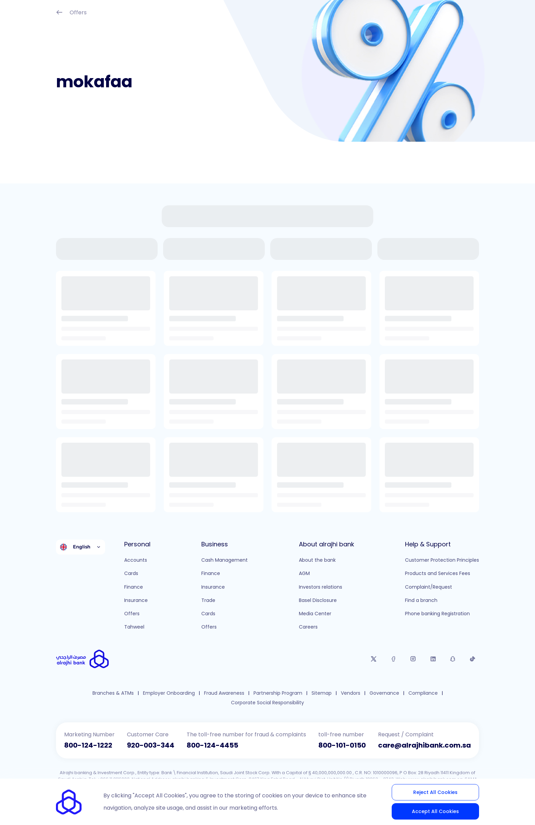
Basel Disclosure (318, 600)
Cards (131, 573)
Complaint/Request (428, 587)
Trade (208, 600)
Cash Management (224, 560)
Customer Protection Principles (442, 560)
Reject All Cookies (435, 792)
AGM (304, 573)
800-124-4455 (212, 745)
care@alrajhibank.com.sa (424, 745)
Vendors (350, 693)
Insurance (136, 600)
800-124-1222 (88, 745)
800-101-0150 (342, 745)
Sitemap (322, 693)
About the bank (317, 560)
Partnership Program (278, 693)
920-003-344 (150, 745)
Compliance (423, 693)
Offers (71, 13)
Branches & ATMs (113, 693)
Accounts (135, 560)
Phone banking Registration (437, 613)
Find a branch (421, 600)
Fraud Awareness (224, 693)
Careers (308, 626)
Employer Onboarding (169, 693)
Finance (133, 587)
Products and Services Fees (437, 573)
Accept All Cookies (435, 811)
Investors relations (320, 587)
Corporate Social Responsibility (267, 702)
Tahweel (134, 626)
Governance (384, 693)
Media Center (315, 613)
